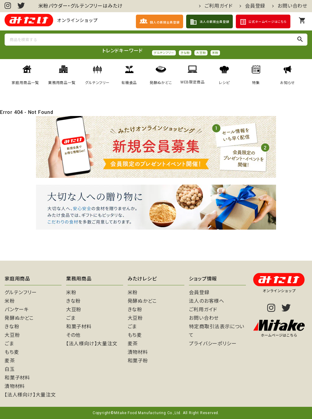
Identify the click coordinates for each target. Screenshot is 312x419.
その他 (73, 335)
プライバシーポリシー (212, 344)
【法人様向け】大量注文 (30, 395)
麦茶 (10, 361)
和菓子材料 (17, 378)
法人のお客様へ (206, 301)
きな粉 (185, 53)
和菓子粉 (138, 361)
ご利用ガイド (218, 6)
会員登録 (255, 6)
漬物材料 (15, 386)
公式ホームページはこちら (263, 22)
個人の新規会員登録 (159, 21)
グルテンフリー (164, 53)
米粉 (215, 53)
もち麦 (12, 352)
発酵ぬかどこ (19, 318)
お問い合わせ (292, 6)
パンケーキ (17, 309)
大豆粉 (201, 53)
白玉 (10, 369)
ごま (9, 344)
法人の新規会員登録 (209, 22)
